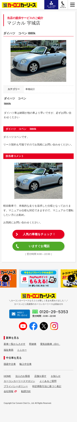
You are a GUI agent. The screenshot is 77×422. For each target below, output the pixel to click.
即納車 (32, 344)
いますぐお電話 (39, 246)
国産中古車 (10, 364)
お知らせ (55, 376)
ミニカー (22, 350)
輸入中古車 (25, 364)
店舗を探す (40, 376)
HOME (7, 376)
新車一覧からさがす (14, 344)
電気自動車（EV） (50, 344)
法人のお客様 (22, 376)
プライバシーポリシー (16, 386)
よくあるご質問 (48, 381)
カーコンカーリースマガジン (19, 381)
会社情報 (10, 391)
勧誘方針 (26, 391)
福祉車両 (8, 350)
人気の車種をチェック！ (39, 234)
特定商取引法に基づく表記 (46, 386)
